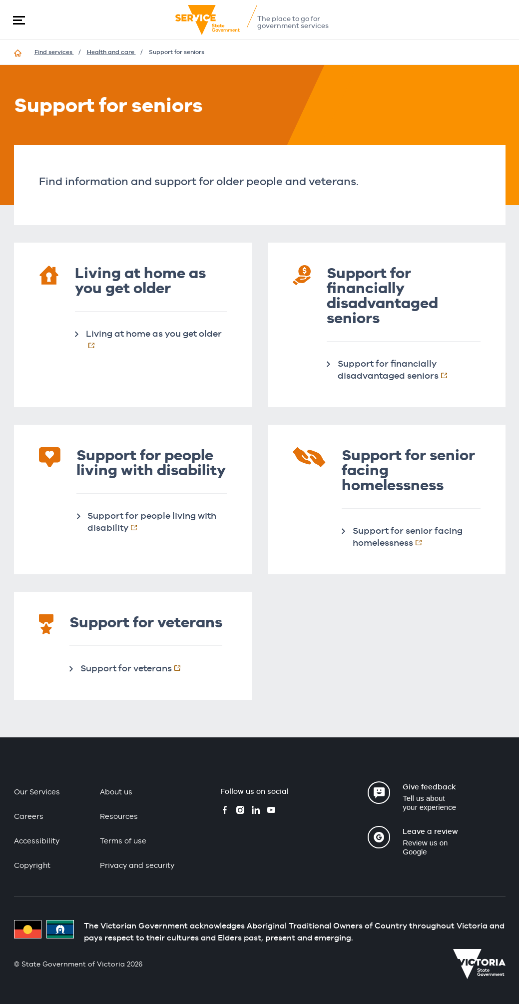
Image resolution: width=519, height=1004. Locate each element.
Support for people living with (151, 521)
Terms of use (123, 840)
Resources (119, 816)
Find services (54, 52)
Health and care (111, 52)
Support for (135, 667)
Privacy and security (137, 865)
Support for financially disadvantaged (409, 369)
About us (116, 791)
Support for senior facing (413, 536)
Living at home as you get (156, 339)
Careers (28, 816)
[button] (19, 20)
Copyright (32, 865)
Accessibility (36, 840)
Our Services (37, 791)
